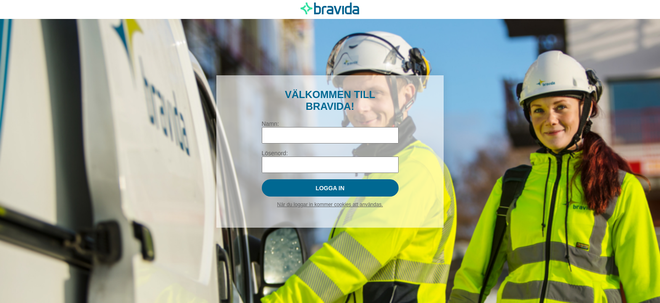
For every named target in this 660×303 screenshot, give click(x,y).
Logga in (330, 188)
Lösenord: (275, 153)
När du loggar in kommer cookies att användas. (330, 204)
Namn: (270, 123)
